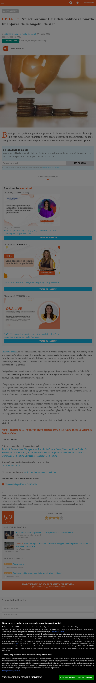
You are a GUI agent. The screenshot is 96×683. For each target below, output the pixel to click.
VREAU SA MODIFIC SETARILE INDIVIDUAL (22, 677)
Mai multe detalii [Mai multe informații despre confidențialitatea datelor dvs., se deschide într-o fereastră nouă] (58, 632)
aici (17, 643)
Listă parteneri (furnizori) (11, 671)
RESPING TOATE (67, 677)
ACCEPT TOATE (85, 677)
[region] (48, 651)
